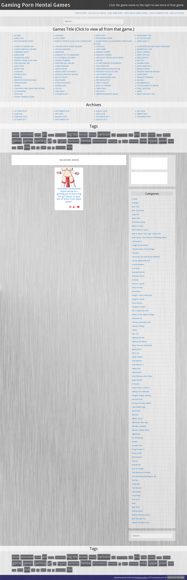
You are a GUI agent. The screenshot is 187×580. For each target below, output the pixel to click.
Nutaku (140, 80)
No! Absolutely (103, 80)
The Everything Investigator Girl (29, 88)
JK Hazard (18, 71)
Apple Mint (60, 38)
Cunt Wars (101, 49)
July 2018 (141, 111)
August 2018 (101, 111)
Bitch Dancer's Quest (24, 41)
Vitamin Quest (61, 94)
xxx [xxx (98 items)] (69, 147)
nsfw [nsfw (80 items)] (143, 141)
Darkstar (59, 52)
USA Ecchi (100, 91)
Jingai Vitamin (143, 69)
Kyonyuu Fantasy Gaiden (66, 74)
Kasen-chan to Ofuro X (66, 71)
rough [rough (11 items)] (14, 148)
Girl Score (19, 66)
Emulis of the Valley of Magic (110, 57)
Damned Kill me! (144, 49)
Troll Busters (143, 88)
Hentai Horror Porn (158, 13)
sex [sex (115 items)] (27, 147)
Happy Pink (19, 69)
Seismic (17, 85)
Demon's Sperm (103, 52)
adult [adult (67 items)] (15, 134)
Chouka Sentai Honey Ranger (68, 46)
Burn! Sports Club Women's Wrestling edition (149, 237)
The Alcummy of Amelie (147, 85)
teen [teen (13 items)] (49, 148)
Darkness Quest (21, 52)
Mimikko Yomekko (145, 77)
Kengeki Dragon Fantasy (148, 71)
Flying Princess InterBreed (108, 63)
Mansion (18, 77)
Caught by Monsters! (24, 46)
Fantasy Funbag (62, 60)
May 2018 (59, 114)
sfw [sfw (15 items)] (38, 148)
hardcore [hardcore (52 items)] (73, 141)
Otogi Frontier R (63, 83)
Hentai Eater (61, 69)
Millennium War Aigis (106, 77)
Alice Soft (100, 35)
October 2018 (20, 111)
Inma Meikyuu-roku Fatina (108, 69)
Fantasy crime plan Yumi (25, 60)
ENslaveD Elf (143, 57)
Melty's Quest (61, 77)
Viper (139, 91)
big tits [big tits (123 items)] (72, 134)
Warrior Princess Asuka (107, 94)
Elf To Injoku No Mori (65, 57)
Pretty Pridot (102, 83)
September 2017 (62, 119)
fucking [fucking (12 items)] (159, 135)
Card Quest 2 (143, 41)
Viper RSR (18, 94)
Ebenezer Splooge (176, 577)
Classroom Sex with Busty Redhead (153, 46)
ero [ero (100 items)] (136, 134)
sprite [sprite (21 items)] (43, 147)
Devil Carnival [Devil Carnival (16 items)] (122, 135)
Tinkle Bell (101, 88)
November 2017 (144, 116)
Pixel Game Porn (115, 13)
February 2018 (20, 116)
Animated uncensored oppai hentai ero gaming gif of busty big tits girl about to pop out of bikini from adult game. (69, 195)
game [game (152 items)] (16, 140)
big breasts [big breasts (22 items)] (60, 135)
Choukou (100, 46)
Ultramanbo (20, 91)
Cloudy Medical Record (25, 49)
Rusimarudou (143, 83)
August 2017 (101, 119)
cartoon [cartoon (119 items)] (104, 134)
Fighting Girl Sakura (64, 63)
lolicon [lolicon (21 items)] (125, 141)
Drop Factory (143, 55)
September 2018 (62, 111)
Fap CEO (140, 60)
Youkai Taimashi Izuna (24, 97)
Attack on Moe (144, 38)
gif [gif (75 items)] (49, 141)
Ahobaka (59, 35)
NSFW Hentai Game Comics (136, 13)
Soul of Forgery (103, 85)
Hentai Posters (177, 13)
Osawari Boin (20, 83)
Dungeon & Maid (22, 57)
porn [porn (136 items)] (163, 140)
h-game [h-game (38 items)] (62, 141)
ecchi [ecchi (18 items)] (131, 135)
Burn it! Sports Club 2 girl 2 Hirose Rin (73, 41)
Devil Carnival (143, 52)
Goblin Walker (62, 66)
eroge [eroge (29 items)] (143, 134)
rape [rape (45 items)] (171, 141)
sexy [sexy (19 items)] (33, 147)
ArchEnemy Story (104, 38)
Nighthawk (60, 80)
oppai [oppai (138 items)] (152, 140)
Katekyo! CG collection (107, 71)
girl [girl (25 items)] (54, 141)
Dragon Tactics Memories (67, 55)
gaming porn (143, 63)
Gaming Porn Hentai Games (35, 5)
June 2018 (18, 114)
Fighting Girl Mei (22, 63)
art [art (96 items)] (44, 134)
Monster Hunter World (25, 80)
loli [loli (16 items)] (120, 141)
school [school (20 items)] (20, 147)
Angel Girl (19, 38)
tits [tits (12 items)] (53, 148)
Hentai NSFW (80, 13)
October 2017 (20, 119)
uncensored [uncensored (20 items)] (60, 147)
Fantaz (99, 60)
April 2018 (100, 114)
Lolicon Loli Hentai (97, 13)
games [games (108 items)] (28, 140)
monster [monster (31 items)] (133, 141)
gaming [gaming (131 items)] (40, 140)
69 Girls (17, 35)
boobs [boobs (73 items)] (83, 134)
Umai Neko (60, 91)
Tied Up (58, 88)
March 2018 (142, 114)
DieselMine (19, 55)
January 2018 (61, 116)
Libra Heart (142, 74)
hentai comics (141, 577)
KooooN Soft (20, 74)
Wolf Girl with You (146, 94)
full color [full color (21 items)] (166, 135)
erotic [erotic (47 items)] (151, 134)
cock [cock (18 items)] (113, 135)
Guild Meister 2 (144, 66)
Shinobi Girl (60, 85)
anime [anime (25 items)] (38, 135)
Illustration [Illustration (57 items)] (100, 141)
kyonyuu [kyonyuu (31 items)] (112, 141)
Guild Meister (102, 66)
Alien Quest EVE (144, 35)
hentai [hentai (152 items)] (86, 140)
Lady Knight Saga (104, 74)
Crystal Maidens (62, 49)
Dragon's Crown (104, 55)
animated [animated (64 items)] (27, 134)
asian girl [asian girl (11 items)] (51, 135)
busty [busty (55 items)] (92, 134)
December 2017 (103, 116)
